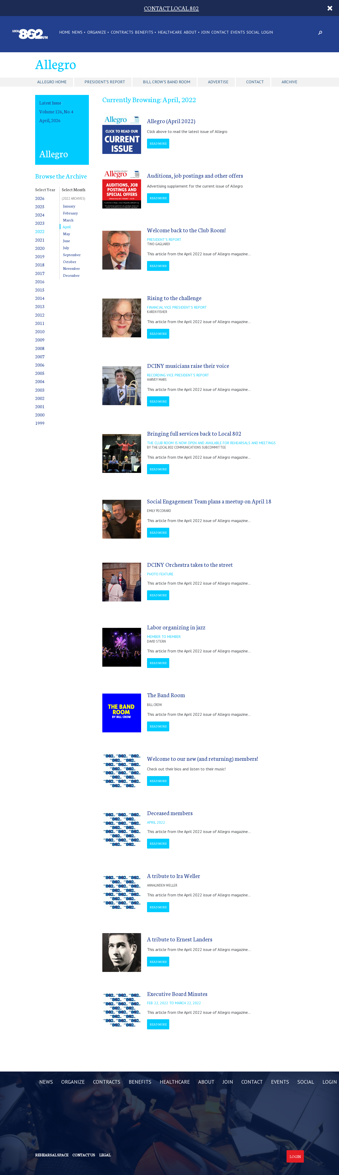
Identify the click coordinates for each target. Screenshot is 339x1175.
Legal (105, 1154)
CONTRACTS (122, 32)
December (71, 275)
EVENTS (237, 32)
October (69, 261)
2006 (39, 364)
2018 (39, 264)
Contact (255, 81)
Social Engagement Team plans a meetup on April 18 (209, 501)
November (71, 268)
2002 (39, 398)
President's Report (104, 81)
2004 (39, 381)
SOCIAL (253, 32)
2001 (39, 406)
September (72, 254)
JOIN (205, 32)
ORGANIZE (96, 32)
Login (295, 1156)
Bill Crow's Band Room (166, 81)
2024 (39, 214)
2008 (39, 348)
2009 (39, 339)
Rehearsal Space (51, 1154)
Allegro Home (52, 81)
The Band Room (166, 695)
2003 (39, 389)
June (66, 240)
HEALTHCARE (170, 32)
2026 (39, 198)
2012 (39, 314)
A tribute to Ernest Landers (179, 939)
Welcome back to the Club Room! (186, 230)
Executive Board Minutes (177, 994)
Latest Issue (50, 102)
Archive (289, 81)
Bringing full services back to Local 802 (194, 433)
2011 (39, 323)
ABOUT (190, 32)
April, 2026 (49, 120)
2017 (39, 273)
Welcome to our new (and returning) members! (202, 758)
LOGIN (267, 32)
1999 (39, 423)
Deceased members (170, 813)
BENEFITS (144, 32)
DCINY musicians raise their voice (188, 365)
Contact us (83, 1154)
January (69, 206)
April (67, 226)
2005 (39, 373)
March (68, 219)
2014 (39, 298)
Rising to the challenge (174, 298)
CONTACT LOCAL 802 (171, 8)
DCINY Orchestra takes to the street (190, 564)
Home (64, 32)
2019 (39, 256)
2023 (39, 223)
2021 (39, 239)
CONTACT (220, 32)
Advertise (218, 81)
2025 (39, 206)
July (66, 247)
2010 (39, 331)
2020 (39, 248)
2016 (39, 281)
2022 (39, 231)
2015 (39, 289)
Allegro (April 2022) (171, 121)
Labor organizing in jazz (176, 627)
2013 (39, 306)
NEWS (77, 32)
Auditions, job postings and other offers (195, 175)
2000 (39, 414)
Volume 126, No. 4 (56, 111)
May (66, 233)
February (70, 212)
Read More (158, 143)
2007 (39, 356)
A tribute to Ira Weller (173, 876)
